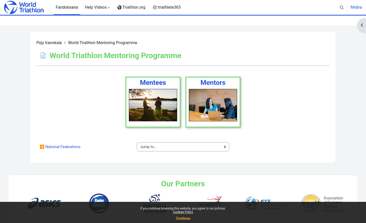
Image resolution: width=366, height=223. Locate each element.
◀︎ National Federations (60, 147)
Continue (183, 218)
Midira (356, 7)
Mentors (213, 82)
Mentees (153, 82)
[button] (341, 7)
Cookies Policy (183, 212)
